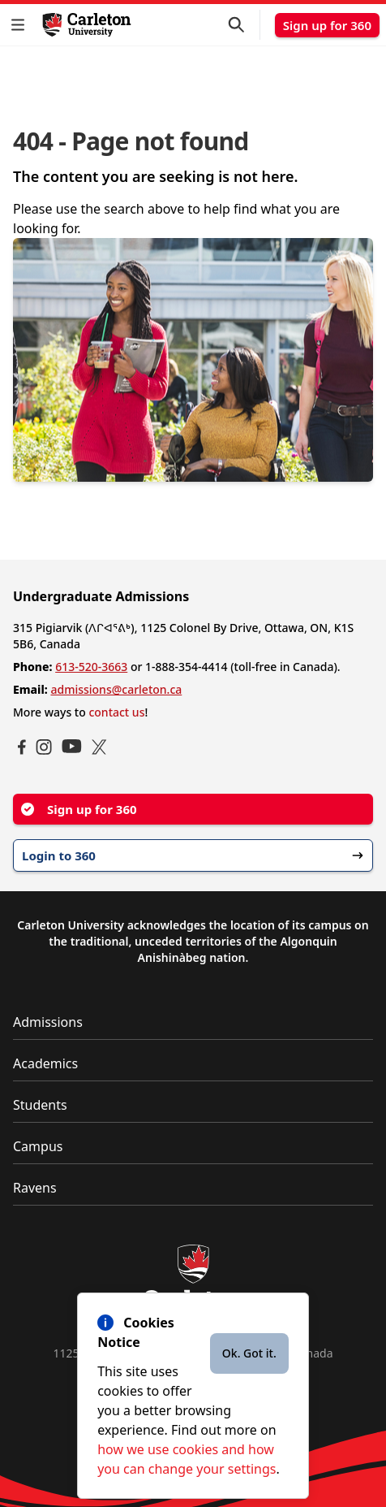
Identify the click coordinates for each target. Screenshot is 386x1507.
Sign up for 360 (327, 25)
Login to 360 (193, 855)
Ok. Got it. (249, 1353)
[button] (21, 24)
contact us (116, 712)
